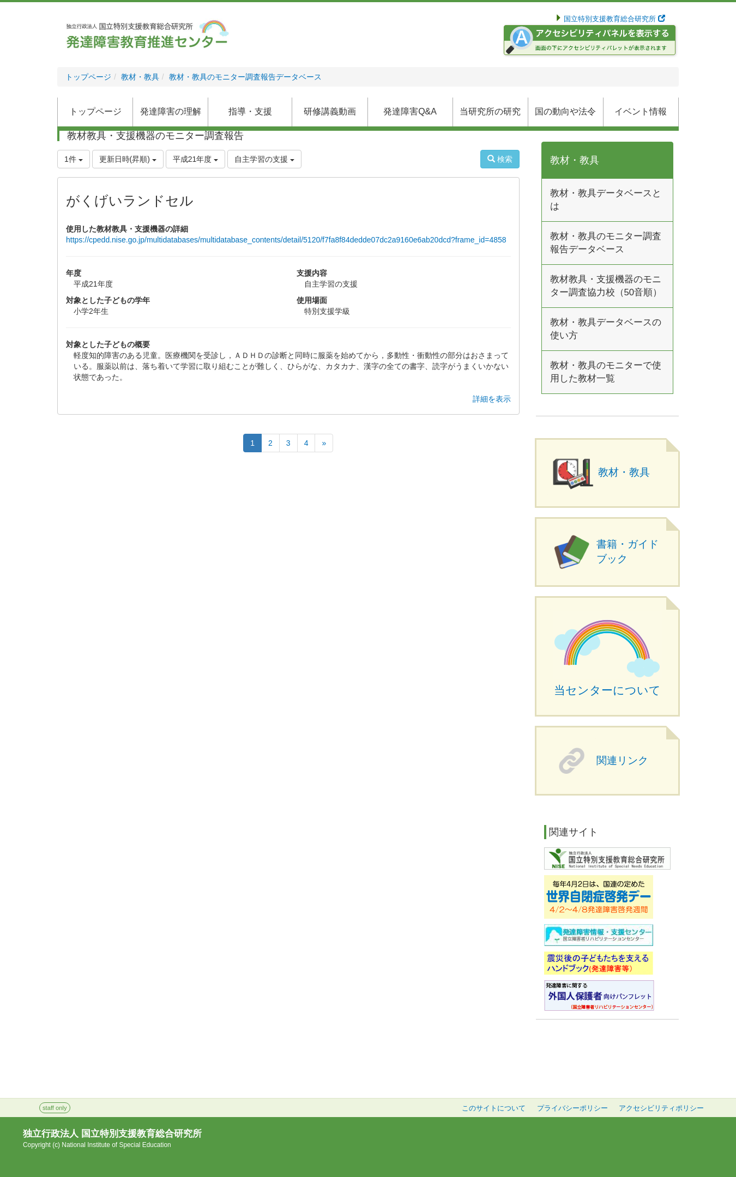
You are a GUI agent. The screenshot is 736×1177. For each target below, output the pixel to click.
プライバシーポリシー (572, 1108)
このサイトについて (494, 1108)
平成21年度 (195, 159)
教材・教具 (140, 76)
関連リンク (622, 760)
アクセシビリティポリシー (661, 1108)
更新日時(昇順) (127, 159)
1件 (73, 159)
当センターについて (607, 690)
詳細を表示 (492, 399)
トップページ (88, 76)
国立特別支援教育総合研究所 (613, 19)
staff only (55, 1108)
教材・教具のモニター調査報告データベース (245, 76)
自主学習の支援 (264, 159)
